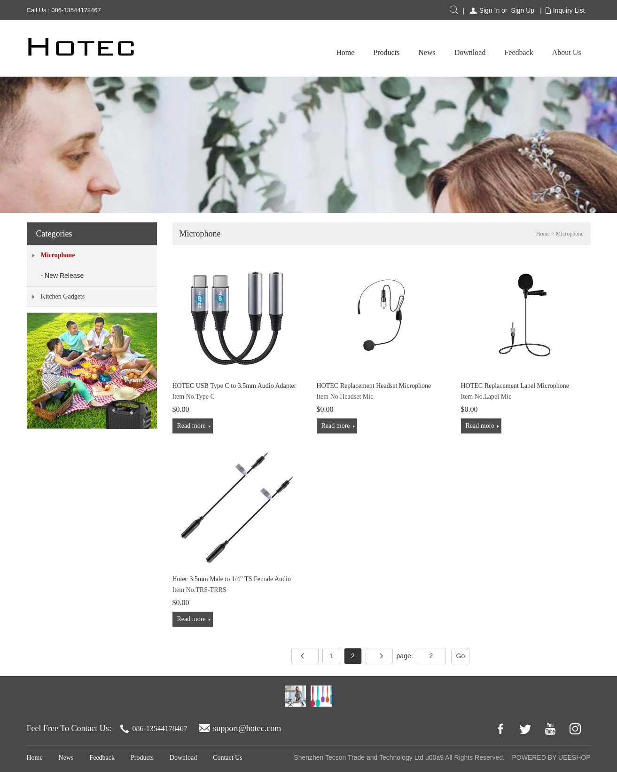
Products (298, 52)
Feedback (430, 52)
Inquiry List (569, 10)
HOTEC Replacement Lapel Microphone (515, 385)
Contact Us (227, 757)
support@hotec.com (247, 728)
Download (381, 52)
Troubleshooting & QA (546, 52)
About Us (477, 52)
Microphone (58, 255)
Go (460, 656)
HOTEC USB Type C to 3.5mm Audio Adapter (234, 385)
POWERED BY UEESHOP (551, 757)
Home (256, 52)
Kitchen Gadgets (63, 296)
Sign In (489, 10)
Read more (191, 425)
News (338, 52)
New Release (64, 275)
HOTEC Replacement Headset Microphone (374, 385)
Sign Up (522, 10)
